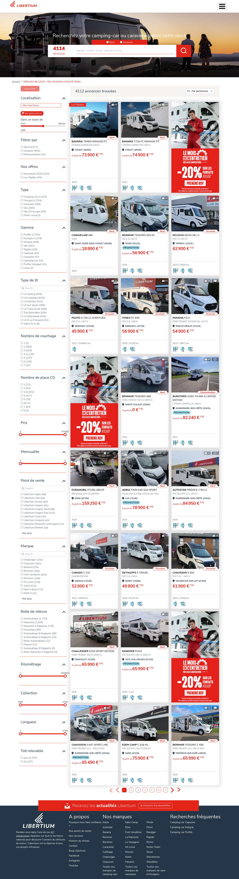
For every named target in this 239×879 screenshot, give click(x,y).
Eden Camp (131, 818)
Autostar (108, 823)
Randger (151, 828)
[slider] (20, 430)
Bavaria (107, 828)
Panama (129, 858)
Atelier (142, 4)
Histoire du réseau (79, 837)
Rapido (150, 833)
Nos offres (29, 162)
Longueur (28, 717)
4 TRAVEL (135, 568)
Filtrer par (29, 135)
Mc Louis (130, 843)
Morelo (129, 848)
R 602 (132, 647)
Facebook (74, 851)
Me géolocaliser (32, 109)
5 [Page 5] (151, 786)
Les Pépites (77, 100)
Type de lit (29, 276)
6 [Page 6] (158, 786)
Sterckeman (153, 853)
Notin (128, 853)
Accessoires (129, 4)
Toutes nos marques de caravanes (131, 866)
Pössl (150, 823)
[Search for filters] (43, 284)
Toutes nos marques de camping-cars (110, 866)
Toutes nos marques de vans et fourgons (156, 866)
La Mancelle (132, 833)
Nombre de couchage (38, 331)
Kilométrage (31, 660)
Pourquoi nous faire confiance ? (85, 820)
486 (82, 231)
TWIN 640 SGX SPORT (139, 486)
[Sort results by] (200, 87)
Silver (150, 848)
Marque (27, 542)
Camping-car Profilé (181, 828)
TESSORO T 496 (188, 740)
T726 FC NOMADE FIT (140, 137)
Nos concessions (208, 4)
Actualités (189, 4)
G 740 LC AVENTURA (89, 314)
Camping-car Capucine (182, 818)
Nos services (112, 4)
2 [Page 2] (131, 786)
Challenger (109, 853)
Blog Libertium (77, 846)
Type (25, 185)
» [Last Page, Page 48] (178, 786)
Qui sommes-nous (171, 4)
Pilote (150, 818)
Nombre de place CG (38, 373)
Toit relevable (32, 746)
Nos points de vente (80, 827)
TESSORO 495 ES (138, 231)
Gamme (27, 223)
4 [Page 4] (145, 786)
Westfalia (152, 858)
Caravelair (108, 843)
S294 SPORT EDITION (93, 647)
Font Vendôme (133, 828)
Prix (24, 418)
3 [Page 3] (138, 786)
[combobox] (133, 45)
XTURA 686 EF (88, 486)
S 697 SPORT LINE (90, 740)
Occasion (128, 38)
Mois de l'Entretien (78, 4)
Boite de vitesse (34, 607)
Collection (29, 689)
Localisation (31, 93)
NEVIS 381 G (186, 231)
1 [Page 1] (124, 786)
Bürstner (108, 838)
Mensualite (30, 447)
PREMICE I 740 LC (190, 486)
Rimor (150, 838)
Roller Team (153, 843)
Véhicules (97, 4)
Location (153, 4)
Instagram (74, 856)
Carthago (108, 848)
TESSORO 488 (136, 392)
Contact (225, 4)
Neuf (112, 38)
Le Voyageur (132, 838)
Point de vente (32, 476)
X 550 (183, 568)
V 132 (81, 568)
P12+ (181, 314)
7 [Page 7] (165, 786)
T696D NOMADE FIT (89, 137)
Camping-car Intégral (182, 823)
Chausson (108, 858)
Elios (128, 823)
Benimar (107, 833)
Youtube (73, 861)
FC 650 (131, 314)
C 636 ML (135, 740)
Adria (106, 818)
